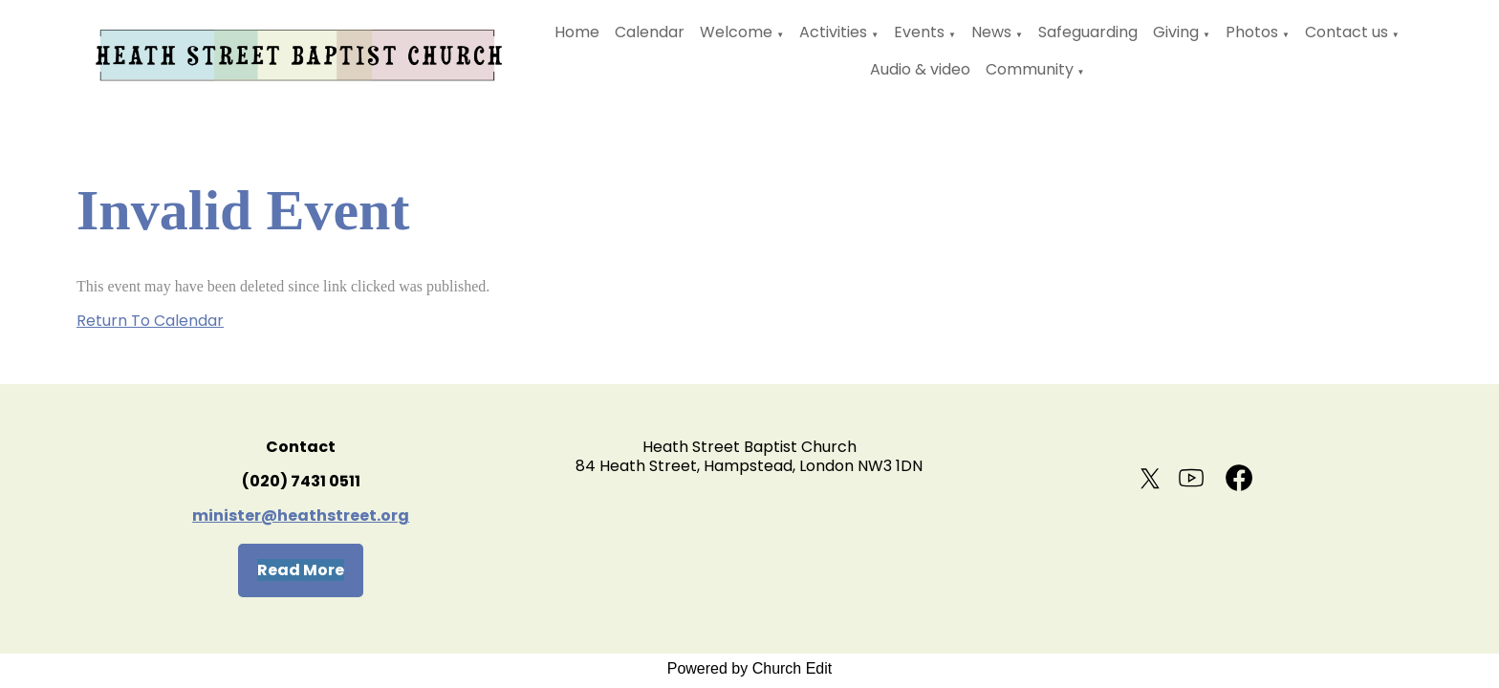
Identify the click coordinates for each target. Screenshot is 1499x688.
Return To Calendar (150, 321)
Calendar (649, 32)
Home (576, 32)
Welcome (736, 32)
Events (919, 32)
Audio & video (920, 69)
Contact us (1346, 32)
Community (1030, 69)
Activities (833, 32)
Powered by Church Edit (750, 668)
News (991, 32)
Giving (1176, 32)
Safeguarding (1088, 32)
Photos (1252, 32)
